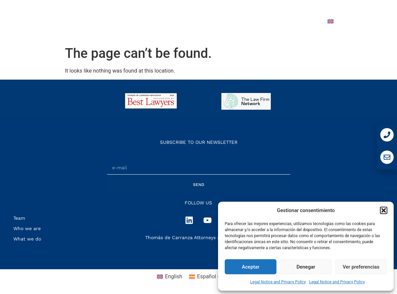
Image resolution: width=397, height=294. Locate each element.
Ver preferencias (361, 267)
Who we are (147, 21)
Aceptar (250, 267)
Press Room (264, 21)
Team (228, 21)
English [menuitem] (173, 276)
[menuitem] (345, 21)
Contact (303, 21)
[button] (383, 210)
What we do (192, 21)
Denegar (305, 267)
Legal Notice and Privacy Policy (278, 282)
